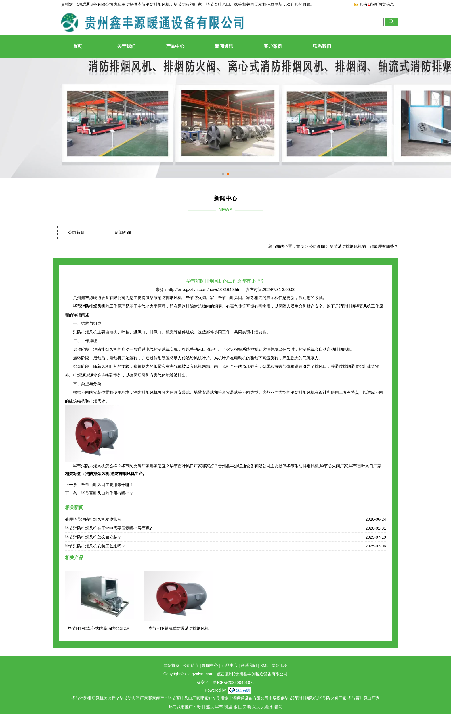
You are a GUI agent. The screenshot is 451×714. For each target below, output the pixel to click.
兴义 (256, 707)
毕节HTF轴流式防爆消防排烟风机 (178, 628)
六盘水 (267, 707)
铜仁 (238, 707)
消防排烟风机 (97, 473)
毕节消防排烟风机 (153, 4)
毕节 (219, 707)
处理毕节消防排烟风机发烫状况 (93, 519)
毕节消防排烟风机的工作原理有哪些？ (364, 246)
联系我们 (322, 46)
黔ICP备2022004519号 (233, 682)
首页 (77, 46)
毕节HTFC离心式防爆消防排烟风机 (99, 628)
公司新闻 (76, 232)
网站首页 (171, 665)
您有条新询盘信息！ (376, 4)
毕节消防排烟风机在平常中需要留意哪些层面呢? (108, 528)
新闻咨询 (123, 232)
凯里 (228, 707)
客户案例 (273, 46)
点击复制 (225, 673)
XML (264, 665)
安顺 (247, 707)
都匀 (278, 707)
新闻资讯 (224, 46)
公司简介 (191, 665)
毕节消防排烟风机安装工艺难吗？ (95, 546)
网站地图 (280, 665)
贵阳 (201, 707)
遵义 (210, 707)
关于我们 (126, 46)
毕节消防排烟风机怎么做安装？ (93, 537)
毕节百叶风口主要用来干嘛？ (107, 484)
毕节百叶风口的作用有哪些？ (107, 493)
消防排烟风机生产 (126, 473)
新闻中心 (210, 665)
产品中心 (175, 46)
